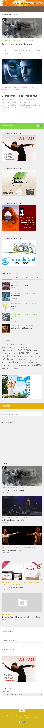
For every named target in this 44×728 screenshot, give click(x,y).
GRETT (32, 353)
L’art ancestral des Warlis (20, 285)
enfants (12, 353)
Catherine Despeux (17, 347)
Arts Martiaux (7, 40)
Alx (36, 717)
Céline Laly (5, 517)
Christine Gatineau (8, 547)
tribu (28, 365)
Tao (31, 362)
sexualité (27, 362)
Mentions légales (9, 649)
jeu (37, 353)
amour (9, 344)
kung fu (4, 356)
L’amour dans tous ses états (12, 587)
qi (36, 359)
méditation (8, 359)
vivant (31, 365)
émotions (12, 368)
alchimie (4, 344)
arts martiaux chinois (31, 344)
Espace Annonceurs (10, 640)
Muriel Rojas (31, 293)
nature (17, 359)
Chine (15, 350)
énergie (16, 368)
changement (7, 350)
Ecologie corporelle (21, 87)
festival (17, 353)
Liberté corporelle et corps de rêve (19, 95)
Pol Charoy (18, 40)
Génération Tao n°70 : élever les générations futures (21, 617)
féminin (24, 353)
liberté (9, 356)
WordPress (19, 717)
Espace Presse (8, 645)
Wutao (38, 365)
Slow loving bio (16, 319)
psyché (32, 359)
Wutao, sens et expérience (11, 550)
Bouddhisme (6, 347)
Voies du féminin (27, 325)
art (14, 345)
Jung (39, 353)
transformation (10, 365)
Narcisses (14, 306)
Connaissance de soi (18, 293)
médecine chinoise (35, 356)
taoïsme (36, 362)
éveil (22, 368)
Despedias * (15, 296)
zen (3, 368)
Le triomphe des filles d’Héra (21, 328)
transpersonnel (23, 365)
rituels (19, 362)
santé (23, 362)
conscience (25, 349)
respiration (12, 362)
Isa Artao (14, 282)
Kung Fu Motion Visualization (17, 44)
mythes (26, 356)
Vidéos (25, 40)
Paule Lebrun (24, 359)
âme (6, 368)
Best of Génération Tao (10, 582)
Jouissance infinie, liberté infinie (13, 520)
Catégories (5, 691)
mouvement (18, 356)
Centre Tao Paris (29, 347)
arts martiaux (21, 345)
